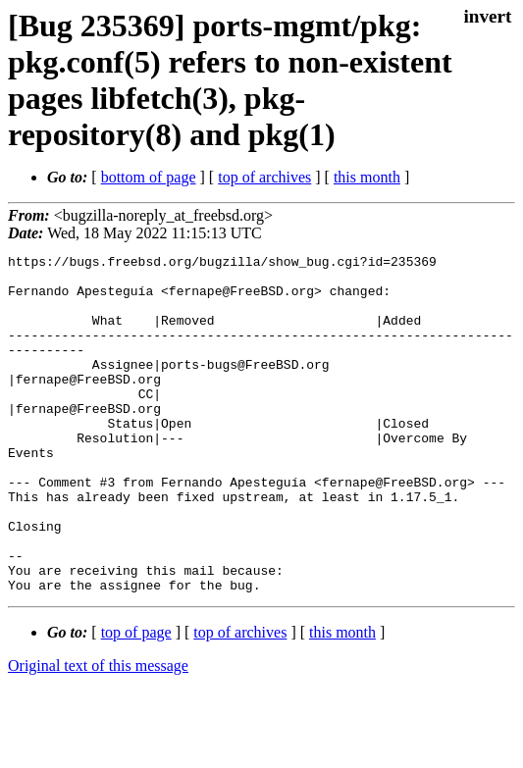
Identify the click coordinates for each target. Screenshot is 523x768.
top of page (136, 699)
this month (367, 177)
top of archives (264, 177)
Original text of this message (98, 733)
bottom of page (148, 177)
